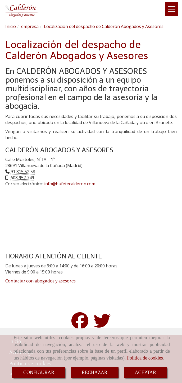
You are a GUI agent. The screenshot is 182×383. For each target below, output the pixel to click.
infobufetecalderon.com (69, 184)
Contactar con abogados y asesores (40, 280)
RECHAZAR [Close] (94, 372)
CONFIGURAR (38, 372)
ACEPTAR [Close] (145, 372)
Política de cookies (145, 358)
